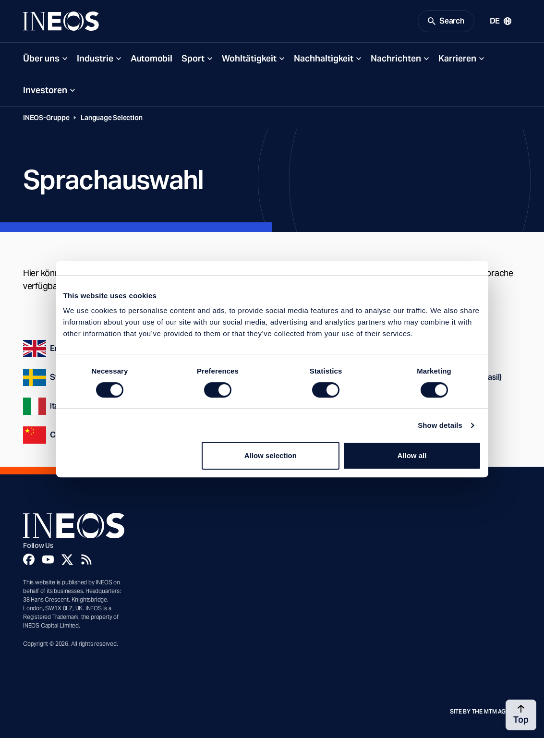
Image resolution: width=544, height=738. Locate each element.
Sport (193, 58)
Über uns (41, 58)
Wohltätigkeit (249, 58)
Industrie (95, 58)
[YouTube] (48, 559)
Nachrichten (396, 58)
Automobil (151, 58)
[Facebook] (29, 559)
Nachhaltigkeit (323, 58)
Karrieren (457, 58)
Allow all (412, 455)
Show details (440, 425)
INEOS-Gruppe (46, 117)
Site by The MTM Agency (485, 711)
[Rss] (86, 559)
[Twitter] (67, 559)
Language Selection (111, 117)
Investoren (45, 90)
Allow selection (270, 455)
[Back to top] (521, 715)
